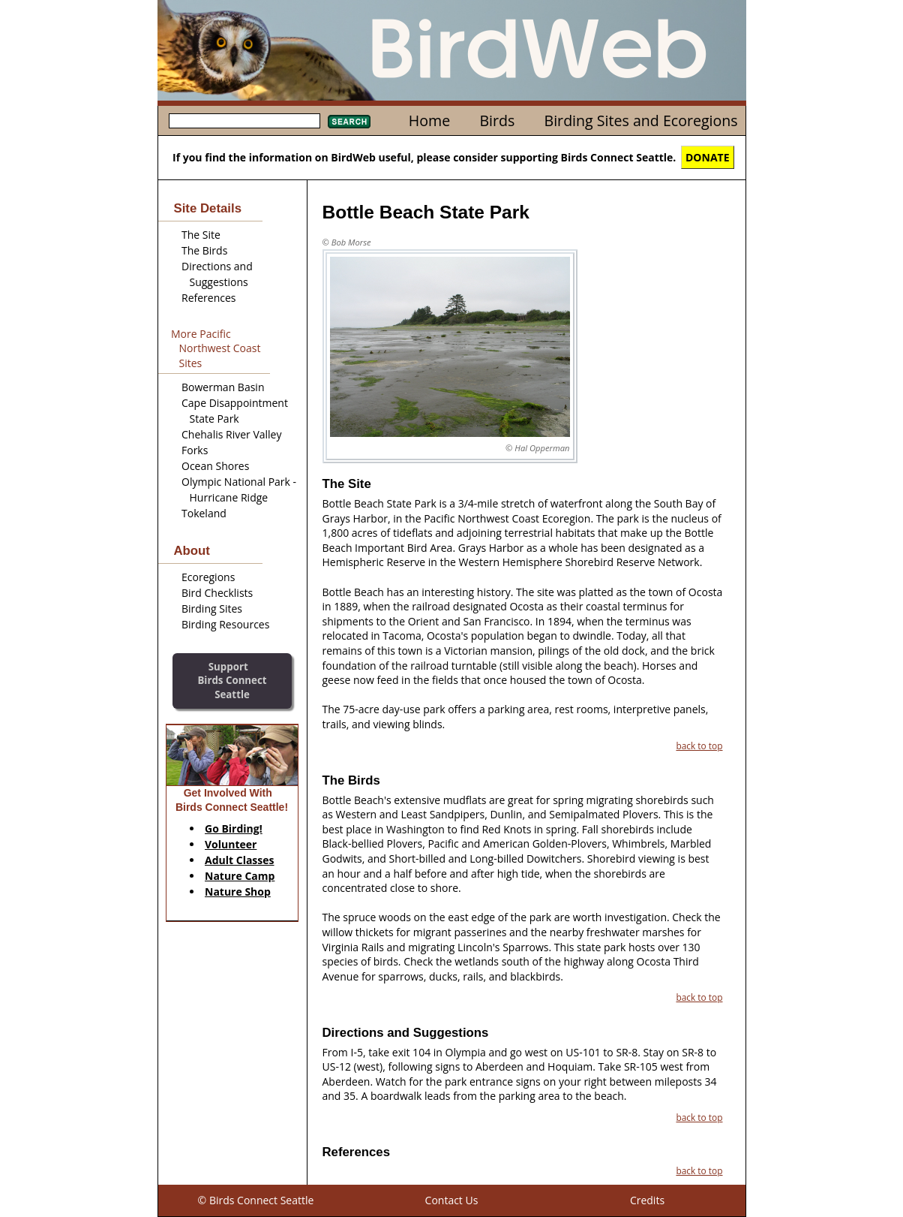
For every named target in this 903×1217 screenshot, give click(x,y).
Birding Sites (212, 608)
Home (429, 120)
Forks (195, 450)
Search (349, 121)
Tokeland (204, 513)
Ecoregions (208, 577)
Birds (496, 120)
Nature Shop (238, 891)
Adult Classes (239, 860)
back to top (699, 746)
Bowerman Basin (223, 387)
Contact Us (451, 1200)
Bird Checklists (217, 593)
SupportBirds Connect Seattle (231, 680)
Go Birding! (233, 828)
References (209, 298)
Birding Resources (225, 624)
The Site (201, 234)
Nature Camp (239, 876)
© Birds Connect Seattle (256, 1200)
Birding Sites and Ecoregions (641, 120)
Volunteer (230, 844)
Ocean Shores (215, 466)
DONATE (708, 157)
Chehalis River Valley (231, 434)
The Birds (204, 250)
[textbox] (244, 120)
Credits (647, 1200)
